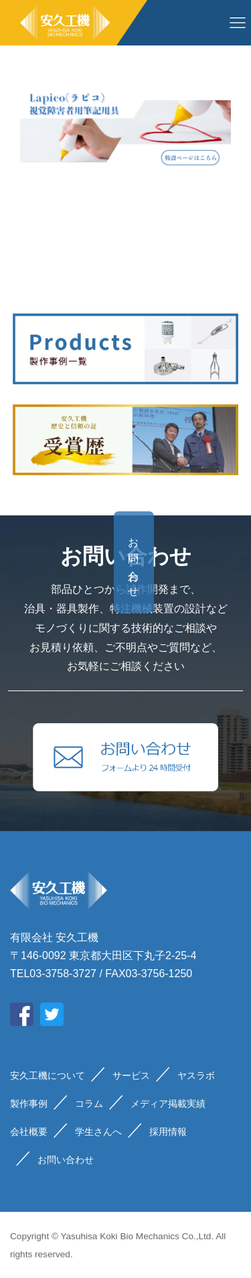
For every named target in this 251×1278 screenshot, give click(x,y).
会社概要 (29, 1131)
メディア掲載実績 (168, 1103)
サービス (131, 1075)
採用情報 (168, 1131)
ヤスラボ (196, 1075)
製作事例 (29, 1103)
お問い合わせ (223, 562)
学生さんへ (98, 1131)
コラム (89, 1103)
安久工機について (47, 1075)
